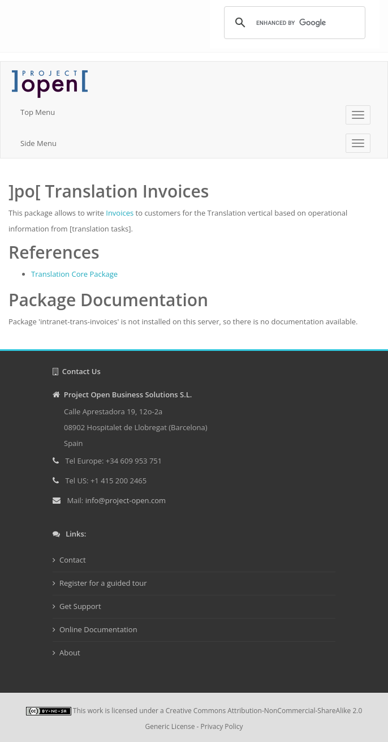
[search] (293, 22)
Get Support (80, 606)
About (69, 652)
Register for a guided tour (103, 583)
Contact (72, 560)
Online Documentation (98, 629)
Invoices (119, 213)
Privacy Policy (222, 726)
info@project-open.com (124, 500)
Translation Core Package (74, 274)
